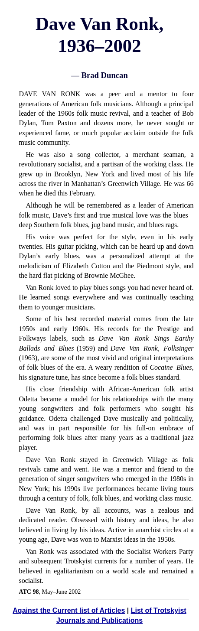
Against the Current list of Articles (69, 610)
